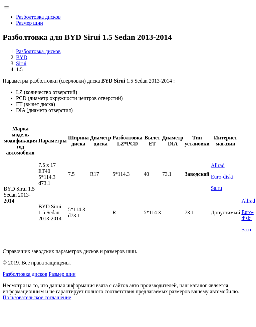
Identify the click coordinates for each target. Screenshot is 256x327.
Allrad (218, 165)
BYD (21, 57)
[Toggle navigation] (6, 7)
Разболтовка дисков (38, 17)
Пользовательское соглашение (37, 297)
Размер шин (29, 23)
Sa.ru (216, 188)
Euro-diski (222, 177)
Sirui (21, 63)
